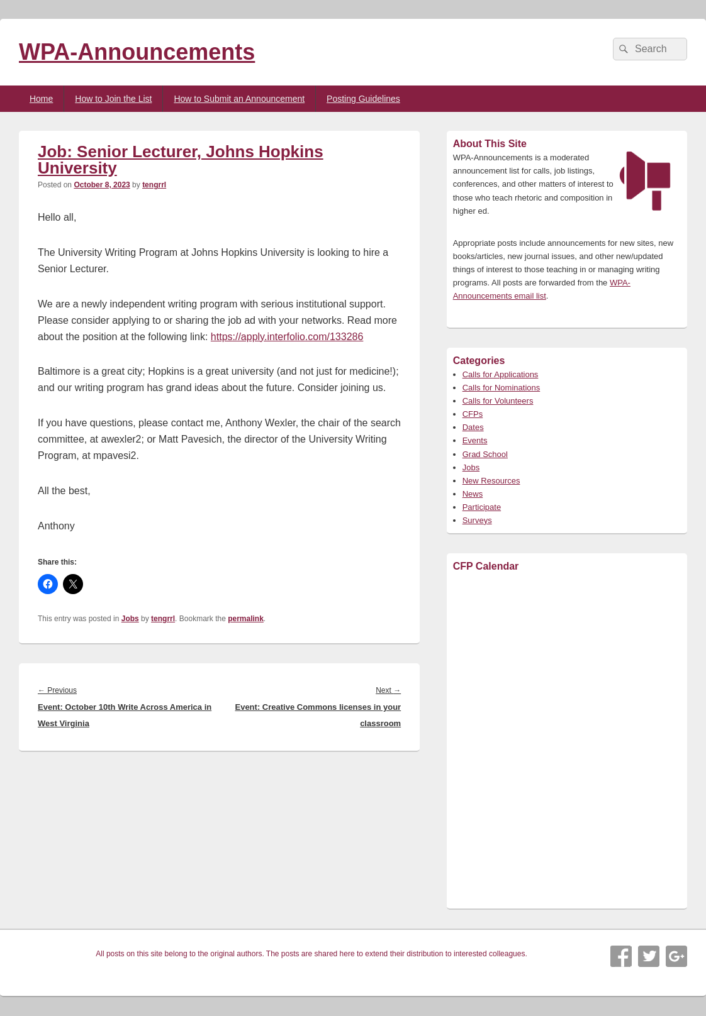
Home (41, 99)
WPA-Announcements (137, 52)
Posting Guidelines (363, 99)
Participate (481, 507)
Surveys (477, 520)
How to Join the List (113, 99)
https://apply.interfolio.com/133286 (287, 336)
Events (475, 440)
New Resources (491, 480)
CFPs (472, 414)
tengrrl (154, 184)
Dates (473, 427)
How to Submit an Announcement (239, 99)
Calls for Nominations (501, 387)
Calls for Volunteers (498, 401)
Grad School (485, 454)
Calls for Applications (500, 374)
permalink (246, 618)
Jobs (130, 618)
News (472, 494)
